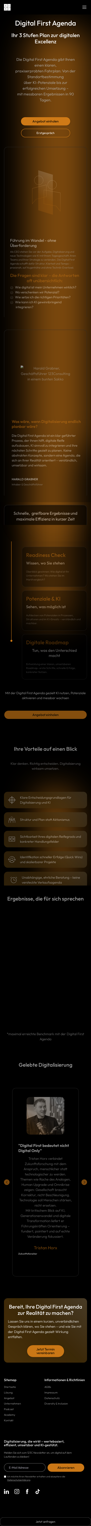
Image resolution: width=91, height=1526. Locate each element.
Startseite (10, 1387)
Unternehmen (12, 1404)
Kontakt (8, 1421)
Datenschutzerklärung (18, 1480)
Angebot (9, 1398)
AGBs (47, 1387)
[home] (7, 7)
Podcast (9, 1410)
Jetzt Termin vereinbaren (45, 1352)
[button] (83, 7)
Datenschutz (52, 1398)
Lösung (8, 1393)
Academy (9, 1415)
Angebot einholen (45, 121)
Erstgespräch (45, 133)
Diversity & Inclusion (56, 1404)
